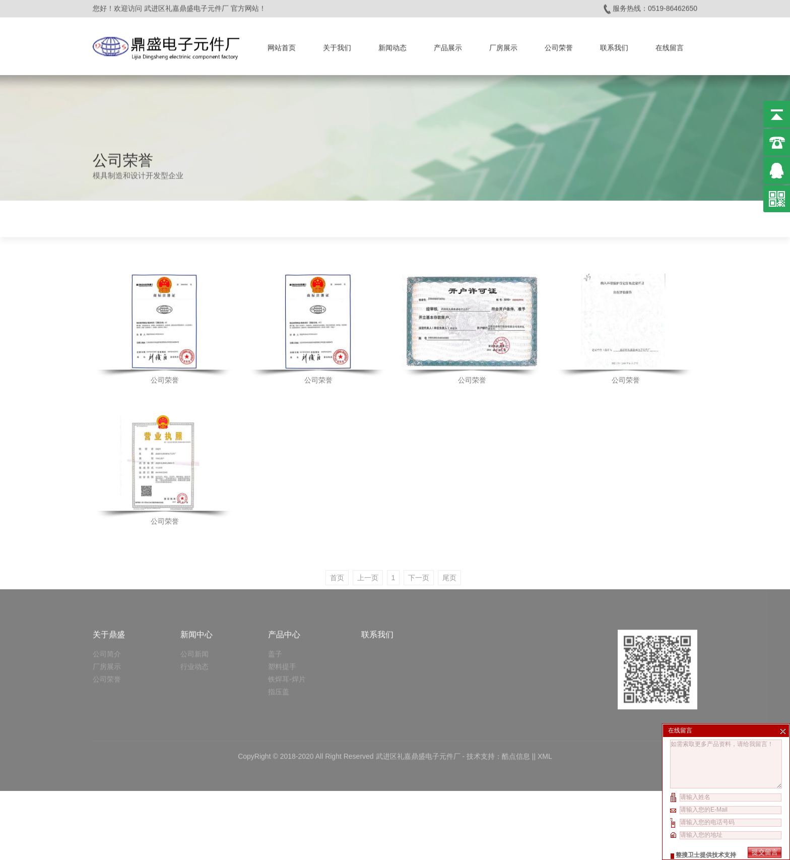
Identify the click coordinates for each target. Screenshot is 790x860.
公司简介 (107, 611)
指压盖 (278, 649)
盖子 (275, 611)
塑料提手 (282, 624)
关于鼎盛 (109, 591)
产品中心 (284, 591)
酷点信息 (516, 713)
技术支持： (484, 713)
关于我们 (337, 45)
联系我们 (614, 45)
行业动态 (194, 624)
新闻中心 (196, 591)
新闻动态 (392, 45)
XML (545, 713)
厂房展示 (503, 45)
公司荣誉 (559, 45)
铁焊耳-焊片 (287, 636)
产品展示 (448, 45)
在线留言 (669, 45)
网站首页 (282, 45)
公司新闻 (194, 611)
